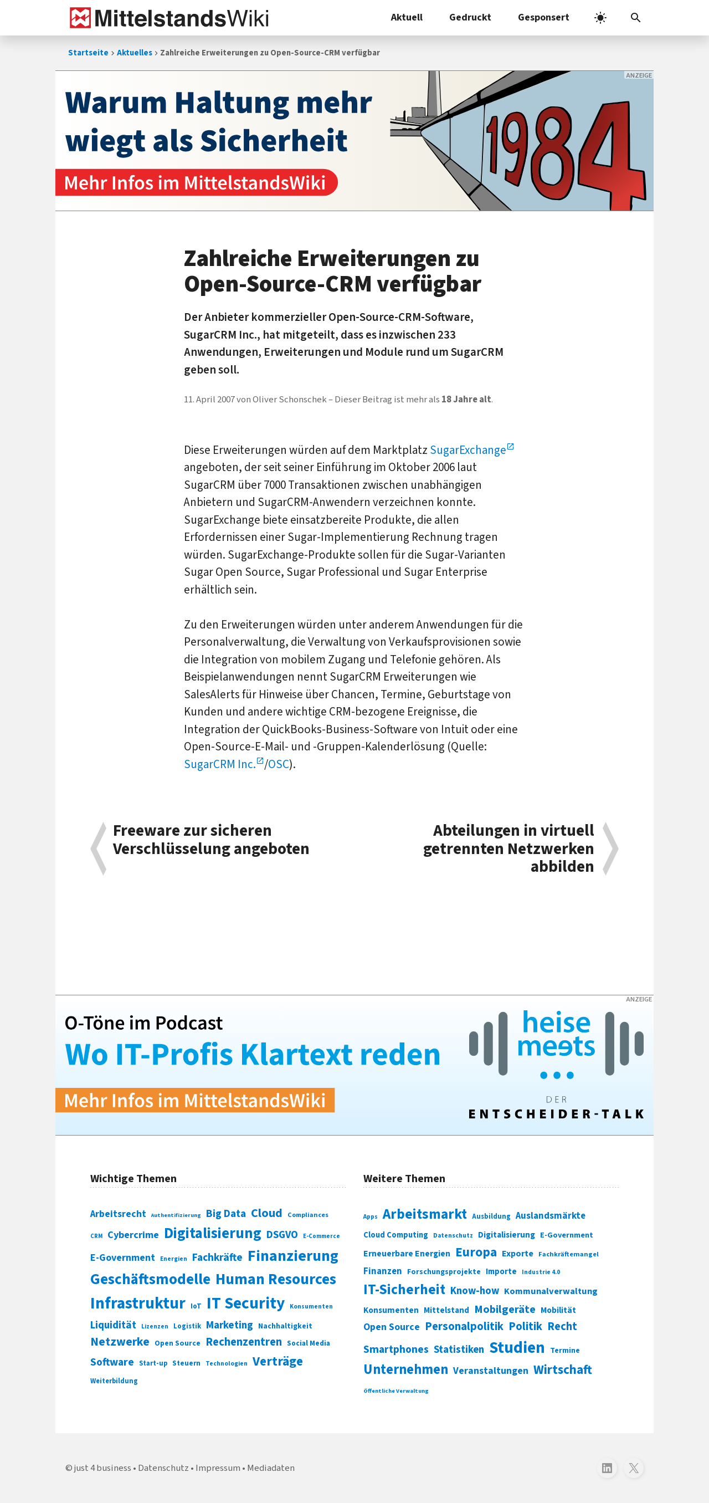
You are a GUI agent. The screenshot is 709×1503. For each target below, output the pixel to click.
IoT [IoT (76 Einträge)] (196, 1306)
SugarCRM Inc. (220, 764)
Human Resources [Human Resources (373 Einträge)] (275, 1279)
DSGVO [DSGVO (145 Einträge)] (282, 1235)
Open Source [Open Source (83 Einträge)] (178, 1343)
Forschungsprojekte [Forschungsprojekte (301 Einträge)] (444, 1271)
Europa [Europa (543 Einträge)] (476, 1252)
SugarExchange (468, 450)
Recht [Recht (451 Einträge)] (562, 1326)
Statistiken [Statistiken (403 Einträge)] (459, 1349)
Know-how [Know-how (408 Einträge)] (474, 1291)
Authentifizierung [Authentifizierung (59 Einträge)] (176, 1215)
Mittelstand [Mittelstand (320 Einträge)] (446, 1310)
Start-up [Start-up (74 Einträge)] (153, 1363)
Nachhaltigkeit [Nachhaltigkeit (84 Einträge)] (285, 1326)
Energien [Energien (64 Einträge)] (173, 1259)
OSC (278, 764)
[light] (600, 17)
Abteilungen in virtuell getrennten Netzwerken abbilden (508, 849)
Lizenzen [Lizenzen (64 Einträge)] (154, 1326)
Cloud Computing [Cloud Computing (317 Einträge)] (395, 1235)
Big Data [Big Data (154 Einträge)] (226, 1213)
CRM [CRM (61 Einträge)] (96, 1236)
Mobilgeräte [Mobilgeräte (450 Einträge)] (505, 1309)
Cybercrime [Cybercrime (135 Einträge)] (133, 1235)
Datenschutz (163, 1468)
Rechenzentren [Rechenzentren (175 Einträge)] (243, 1342)
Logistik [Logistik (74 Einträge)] (187, 1326)
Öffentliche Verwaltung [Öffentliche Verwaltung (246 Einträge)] (396, 1391)
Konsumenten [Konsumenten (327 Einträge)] (391, 1310)
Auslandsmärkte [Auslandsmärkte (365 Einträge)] (550, 1216)
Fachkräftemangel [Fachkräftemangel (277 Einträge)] (568, 1254)
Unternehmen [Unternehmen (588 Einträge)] (405, 1369)
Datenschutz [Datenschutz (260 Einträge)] (453, 1235)
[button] (636, 17)
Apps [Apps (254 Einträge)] (370, 1216)
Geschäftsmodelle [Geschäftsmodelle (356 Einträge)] (150, 1279)
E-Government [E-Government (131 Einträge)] (122, 1258)
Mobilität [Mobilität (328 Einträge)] (558, 1310)
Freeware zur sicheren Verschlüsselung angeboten (211, 841)
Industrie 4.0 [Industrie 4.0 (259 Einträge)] (541, 1271)
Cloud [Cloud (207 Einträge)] (266, 1213)
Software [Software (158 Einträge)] (112, 1362)
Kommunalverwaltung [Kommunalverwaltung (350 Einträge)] (551, 1291)
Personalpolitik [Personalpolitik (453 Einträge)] (464, 1326)
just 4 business (102, 1468)
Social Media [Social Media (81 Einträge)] (308, 1343)
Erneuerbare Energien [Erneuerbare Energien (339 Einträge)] (406, 1254)
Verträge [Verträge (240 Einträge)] (278, 1361)
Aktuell (407, 17)
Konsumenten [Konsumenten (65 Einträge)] (311, 1306)
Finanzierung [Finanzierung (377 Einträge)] (293, 1256)
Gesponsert (543, 17)
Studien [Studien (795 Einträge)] (517, 1347)
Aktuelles (134, 53)
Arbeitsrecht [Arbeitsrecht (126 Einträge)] (118, 1214)
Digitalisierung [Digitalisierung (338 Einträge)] (212, 1233)
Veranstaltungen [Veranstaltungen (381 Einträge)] (490, 1371)
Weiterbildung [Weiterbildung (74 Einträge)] (114, 1381)
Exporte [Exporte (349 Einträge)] (517, 1254)
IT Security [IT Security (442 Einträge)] (246, 1303)
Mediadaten (271, 1468)
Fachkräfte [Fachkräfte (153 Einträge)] (217, 1257)
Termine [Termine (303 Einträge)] (565, 1350)
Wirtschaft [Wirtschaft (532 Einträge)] (562, 1370)
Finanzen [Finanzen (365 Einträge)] (382, 1271)
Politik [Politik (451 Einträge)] (525, 1326)
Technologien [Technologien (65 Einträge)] (226, 1363)
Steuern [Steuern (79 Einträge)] (186, 1363)
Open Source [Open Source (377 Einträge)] (391, 1327)
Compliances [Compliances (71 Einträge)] (307, 1215)
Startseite (88, 53)
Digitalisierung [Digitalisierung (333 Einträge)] (506, 1235)
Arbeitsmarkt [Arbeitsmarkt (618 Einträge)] (425, 1214)
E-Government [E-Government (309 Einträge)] (566, 1235)
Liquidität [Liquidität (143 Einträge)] (113, 1325)
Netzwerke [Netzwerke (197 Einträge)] (120, 1342)
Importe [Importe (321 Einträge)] (501, 1271)
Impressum (218, 1468)
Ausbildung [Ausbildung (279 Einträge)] (491, 1216)
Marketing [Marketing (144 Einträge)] (229, 1325)
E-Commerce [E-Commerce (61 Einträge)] (321, 1236)
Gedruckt (470, 17)
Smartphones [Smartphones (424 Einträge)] (396, 1349)
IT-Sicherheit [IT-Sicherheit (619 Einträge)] (404, 1290)
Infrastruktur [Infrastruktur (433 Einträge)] (138, 1303)
